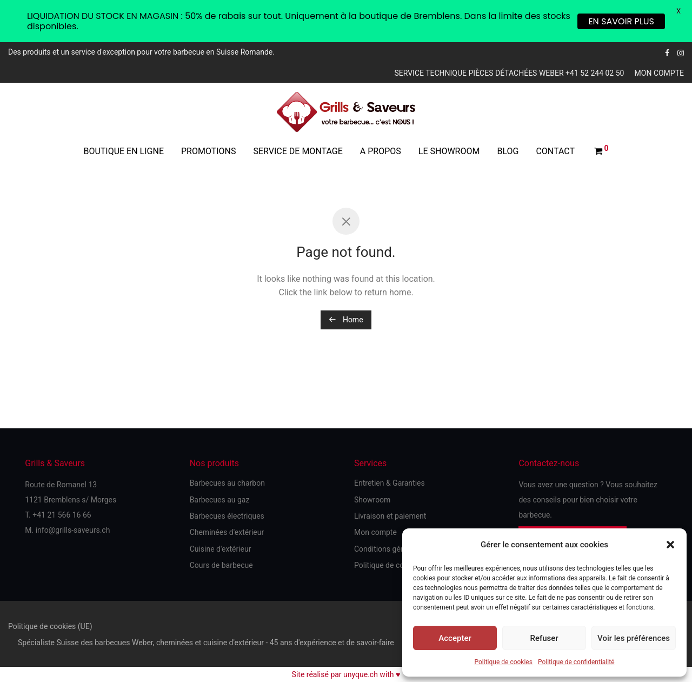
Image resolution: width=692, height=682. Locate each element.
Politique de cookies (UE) (50, 626)
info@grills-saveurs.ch (73, 530)
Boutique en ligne (123, 151)
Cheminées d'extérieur (227, 532)
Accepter (454, 638)
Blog (507, 151)
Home (346, 319)
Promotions (208, 151)
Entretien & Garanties (389, 483)
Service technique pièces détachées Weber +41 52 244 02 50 (509, 73)
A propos (380, 151)
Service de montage (298, 151)
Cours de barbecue (221, 565)
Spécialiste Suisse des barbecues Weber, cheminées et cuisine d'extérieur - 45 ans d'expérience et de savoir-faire (206, 642)
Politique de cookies (504, 662)
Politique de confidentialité (576, 662)
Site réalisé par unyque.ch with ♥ (346, 674)
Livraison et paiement (390, 516)
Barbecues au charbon (227, 483)
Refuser (544, 638)
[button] (670, 544)
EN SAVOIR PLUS (621, 21)
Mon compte (659, 73)
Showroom (372, 499)
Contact (555, 151)
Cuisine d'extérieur (220, 549)
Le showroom (449, 151)
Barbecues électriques (227, 516)
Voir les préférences (633, 638)
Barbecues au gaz (220, 499)
